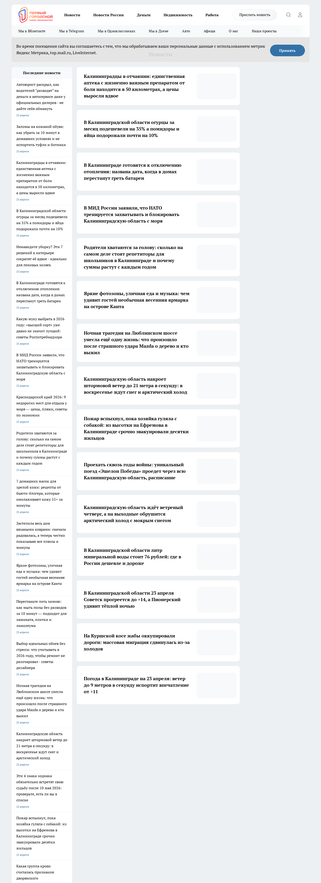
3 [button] (140, 718)
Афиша (210, 31)
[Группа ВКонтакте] (215, 762)
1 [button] (118, 718)
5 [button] (162, 718)
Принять (287, 50)
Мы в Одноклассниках (116, 31)
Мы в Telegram (71, 31)
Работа (212, 15)
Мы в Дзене (159, 31)
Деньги (144, 15)
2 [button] (129, 718)
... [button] (184, 718)
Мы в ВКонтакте (32, 31)
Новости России (108, 15)
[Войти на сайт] (300, 15)
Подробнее (132, 836)
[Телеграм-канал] (238, 762)
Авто (186, 31)
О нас (233, 31)
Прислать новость (254, 14)
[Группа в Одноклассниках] (227, 762)
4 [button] (151, 718)
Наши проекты (264, 31)
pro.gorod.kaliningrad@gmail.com (56, 810)
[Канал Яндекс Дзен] (250, 762)
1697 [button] (195, 718)
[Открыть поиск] (288, 15)
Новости (72, 15)
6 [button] (173, 718)
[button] (204, 718)
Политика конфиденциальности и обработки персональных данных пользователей (66, 824)
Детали (145, 836)
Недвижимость (178, 15)
